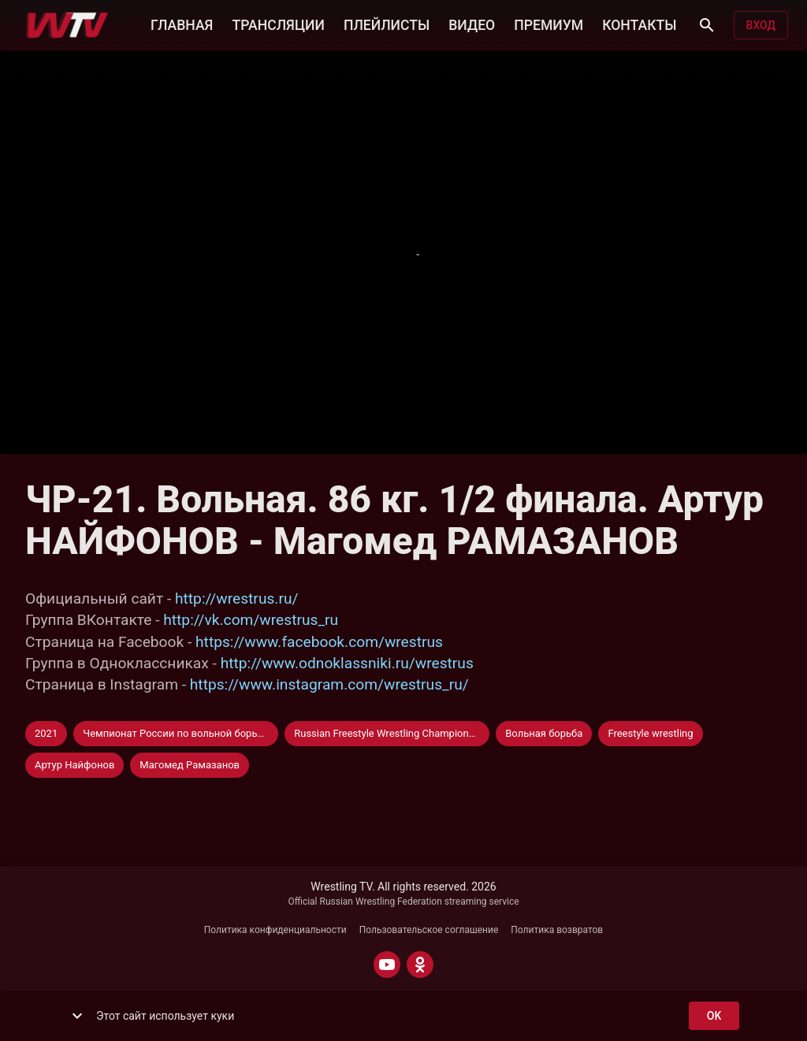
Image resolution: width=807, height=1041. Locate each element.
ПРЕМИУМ (548, 23)
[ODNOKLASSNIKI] (420, 964)
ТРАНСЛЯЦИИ (277, 23)
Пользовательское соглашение (429, 929)
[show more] (77, 1016)
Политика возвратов (557, 929)
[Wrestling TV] (67, 25)
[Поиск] (707, 25)
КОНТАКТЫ (639, 23)
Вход (760, 25)
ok (714, 1016)
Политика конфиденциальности (275, 929)
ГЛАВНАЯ (181, 23)
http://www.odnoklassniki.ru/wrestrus (347, 663)
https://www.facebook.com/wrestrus (319, 642)
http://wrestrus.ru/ (236, 598)
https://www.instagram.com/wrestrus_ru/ (329, 684)
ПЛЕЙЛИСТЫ (386, 23)
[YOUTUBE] (387, 964)
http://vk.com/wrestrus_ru (250, 620)
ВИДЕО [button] (471, 23)
